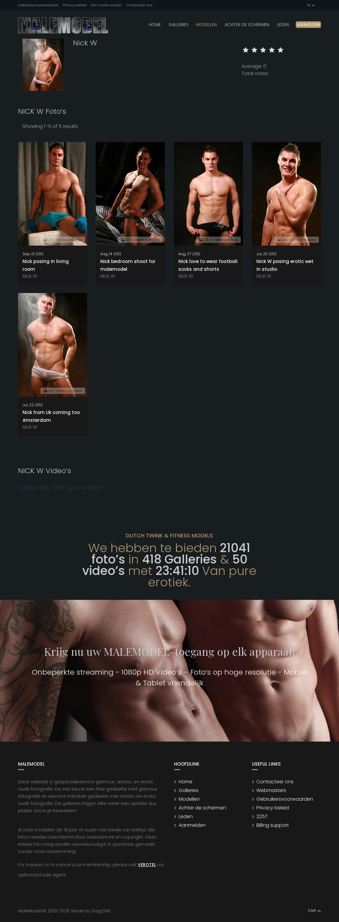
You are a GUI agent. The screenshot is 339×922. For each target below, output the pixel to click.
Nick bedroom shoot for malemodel (128, 265)
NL (310, 5)
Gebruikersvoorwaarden (38, 5)
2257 (262, 816)
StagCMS (101, 911)
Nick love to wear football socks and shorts (208, 265)
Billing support (272, 825)
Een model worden (106, 5)
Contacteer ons (139, 5)
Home (155, 25)
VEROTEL (147, 865)
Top (314, 911)
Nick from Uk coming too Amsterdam (51, 416)
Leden (186, 816)
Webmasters (271, 790)
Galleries (178, 25)
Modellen (189, 799)
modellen (206, 25)
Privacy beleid (74, 5)
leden (283, 25)
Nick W (30, 276)
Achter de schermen (247, 25)
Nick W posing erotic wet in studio (284, 265)
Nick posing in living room (46, 265)
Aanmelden (308, 25)
